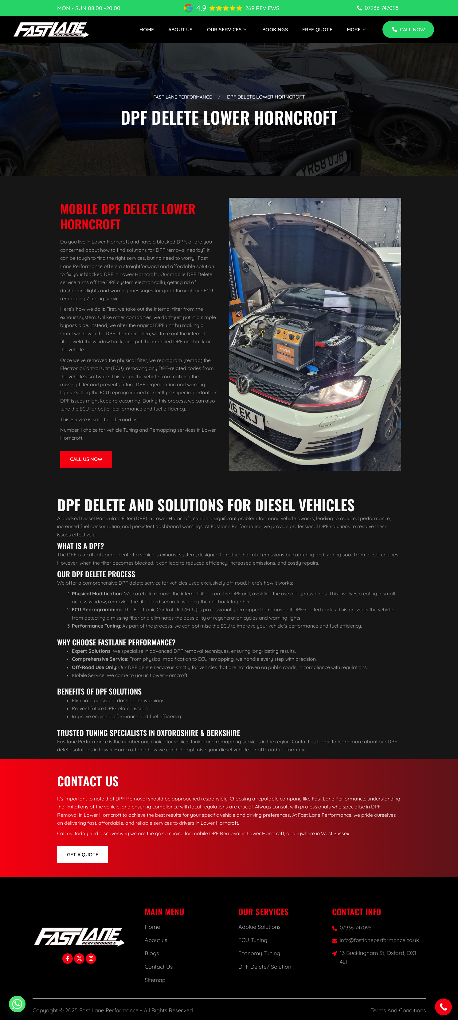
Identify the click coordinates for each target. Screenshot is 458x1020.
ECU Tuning (252, 940)
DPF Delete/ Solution (264, 967)
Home (146, 29)
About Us (180, 29)
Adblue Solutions (259, 927)
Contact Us (159, 967)
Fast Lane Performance (182, 97)
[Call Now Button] (443, 1007)
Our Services (227, 29)
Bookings (275, 29)
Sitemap (155, 980)
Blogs (152, 953)
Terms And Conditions (398, 1010)
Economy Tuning (259, 953)
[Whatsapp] (17, 1004)
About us (156, 940)
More (357, 29)
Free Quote (317, 29)
